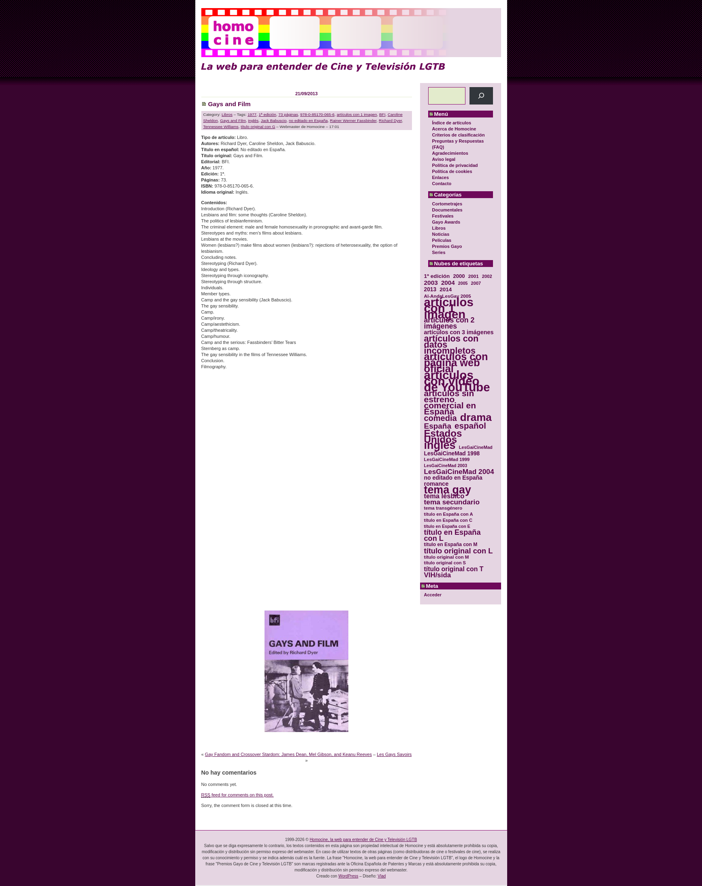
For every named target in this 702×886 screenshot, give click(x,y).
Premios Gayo (447, 246)
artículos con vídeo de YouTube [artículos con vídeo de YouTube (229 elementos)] (457, 381)
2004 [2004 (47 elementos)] (448, 283)
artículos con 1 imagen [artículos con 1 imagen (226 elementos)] (449, 308)
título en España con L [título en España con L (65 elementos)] (452, 535)
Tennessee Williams (221, 126)
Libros (439, 228)
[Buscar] (481, 96)
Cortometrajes (447, 203)
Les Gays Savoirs (394, 754)
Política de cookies (452, 171)
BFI (382, 114)
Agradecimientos (450, 153)
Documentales (447, 209)
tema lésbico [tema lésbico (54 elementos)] (444, 496)
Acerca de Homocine (454, 128)
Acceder (433, 594)
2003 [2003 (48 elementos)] (431, 283)
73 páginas (288, 114)
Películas (442, 240)
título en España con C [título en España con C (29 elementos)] (448, 520)
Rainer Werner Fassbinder (353, 120)
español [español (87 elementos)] (470, 426)
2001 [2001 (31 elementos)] (473, 276)
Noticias (441, 234)
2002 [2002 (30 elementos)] (487, 276)
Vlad (382, 876)
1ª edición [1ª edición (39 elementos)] (437, 276)
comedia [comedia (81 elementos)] (440, 418)
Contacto (442, 183)
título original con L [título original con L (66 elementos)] (458, 551)
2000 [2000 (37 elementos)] (459, 276)
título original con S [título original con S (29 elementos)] (445, 562)
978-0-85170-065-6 (317, 114)
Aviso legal (444, 159)
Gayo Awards (446, 222)
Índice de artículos (452, 122)
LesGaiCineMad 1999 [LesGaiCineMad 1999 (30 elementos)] (447, 459)
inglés (253, 120)
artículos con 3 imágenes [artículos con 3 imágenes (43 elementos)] (459, 332)
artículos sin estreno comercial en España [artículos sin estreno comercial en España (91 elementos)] (450, 402)
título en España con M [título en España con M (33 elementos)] (451, 544)
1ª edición (267, 114)
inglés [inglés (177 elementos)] (440, 445)
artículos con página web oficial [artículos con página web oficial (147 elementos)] (456, 363)
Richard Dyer (390, 120)
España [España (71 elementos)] (437, 426)
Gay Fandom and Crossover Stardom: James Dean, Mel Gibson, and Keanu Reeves (288, 754)
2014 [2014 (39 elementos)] (446, 289)
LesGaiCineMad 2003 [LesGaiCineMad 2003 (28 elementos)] (445, 465)
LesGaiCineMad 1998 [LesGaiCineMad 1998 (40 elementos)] (452, 453)
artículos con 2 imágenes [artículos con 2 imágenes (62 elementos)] (449, 323)
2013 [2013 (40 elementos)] (430, 289)
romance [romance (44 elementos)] (436, 484)
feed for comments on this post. (237, 795)
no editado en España (308, 120)
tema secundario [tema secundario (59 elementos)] (452, 502)
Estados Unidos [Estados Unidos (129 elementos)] (443, 436)
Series (439, 252)
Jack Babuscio (274, 120)
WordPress (348, 876)
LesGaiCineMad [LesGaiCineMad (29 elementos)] (476, 447)
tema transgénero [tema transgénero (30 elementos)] (443, 508)
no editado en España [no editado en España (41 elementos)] (453, 478)
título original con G (258, 126)
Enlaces (440, 177)
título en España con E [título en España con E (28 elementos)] (447, 526)
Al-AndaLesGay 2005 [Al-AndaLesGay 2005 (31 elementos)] (447, 296)
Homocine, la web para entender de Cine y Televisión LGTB (363, 839)
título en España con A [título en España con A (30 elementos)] (448, 514)
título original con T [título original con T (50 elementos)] (454, 569)
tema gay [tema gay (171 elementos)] (447, 490)
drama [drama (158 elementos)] (476, 417)
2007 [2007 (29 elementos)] (476, 283)
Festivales (443, 215)
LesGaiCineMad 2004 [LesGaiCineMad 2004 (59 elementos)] (459, 472)
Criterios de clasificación (458, 134)
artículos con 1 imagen (357, 114)
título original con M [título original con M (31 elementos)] (446, 556)
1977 (252, 114)
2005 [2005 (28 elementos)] (463, 283)
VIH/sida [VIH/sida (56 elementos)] (437, 575)
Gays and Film (229, 103)
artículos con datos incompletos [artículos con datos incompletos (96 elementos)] (451, 344)
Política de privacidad (455, 165)
